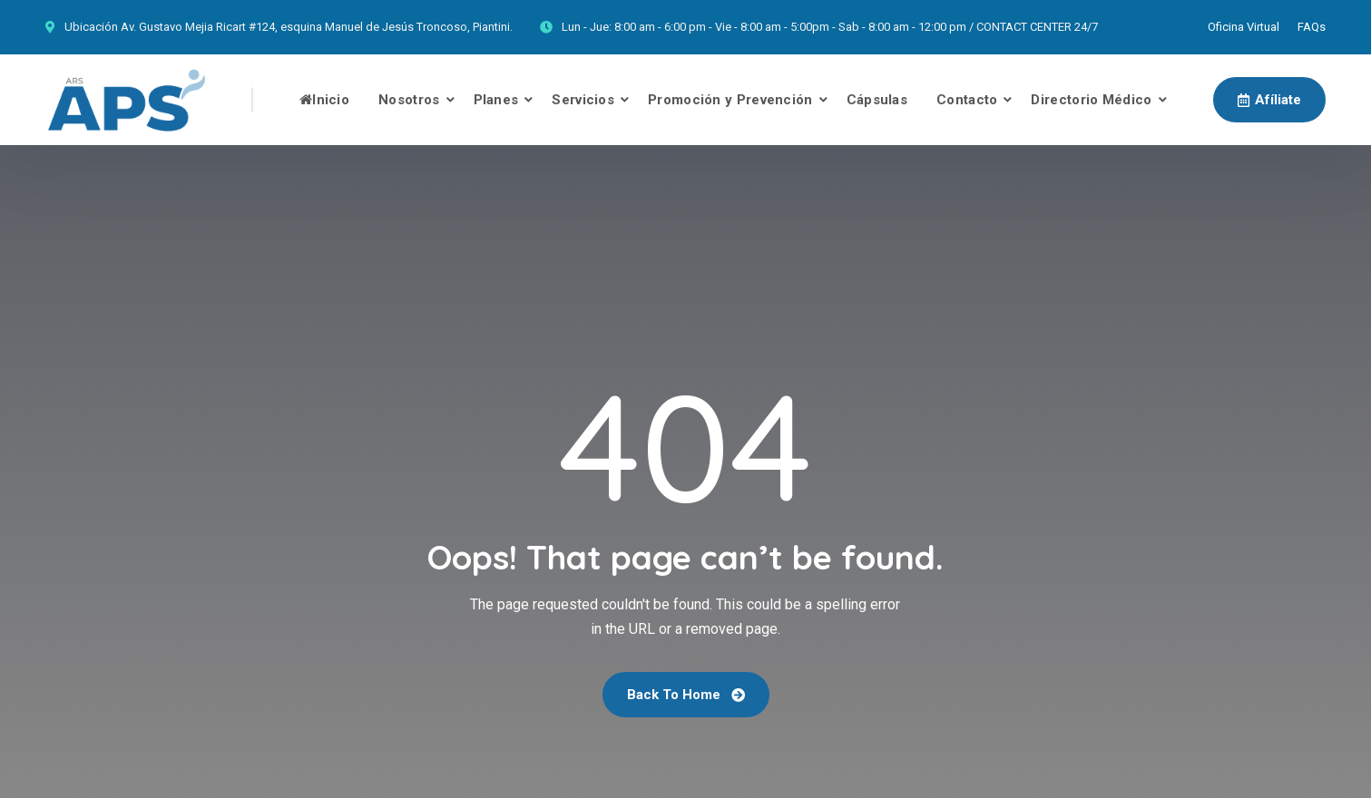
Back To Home (686, 694)
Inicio (324, 100)
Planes (496, 100)
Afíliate (1269, 100)
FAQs (1312, 27)
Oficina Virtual (1243, 27)
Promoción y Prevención (730, 100)
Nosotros (408, 100)
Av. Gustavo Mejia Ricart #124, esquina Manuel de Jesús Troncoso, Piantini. (317, 27)
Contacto (966, 100)
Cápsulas (877, 100)
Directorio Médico (1091, 100)
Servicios (583, 100)
